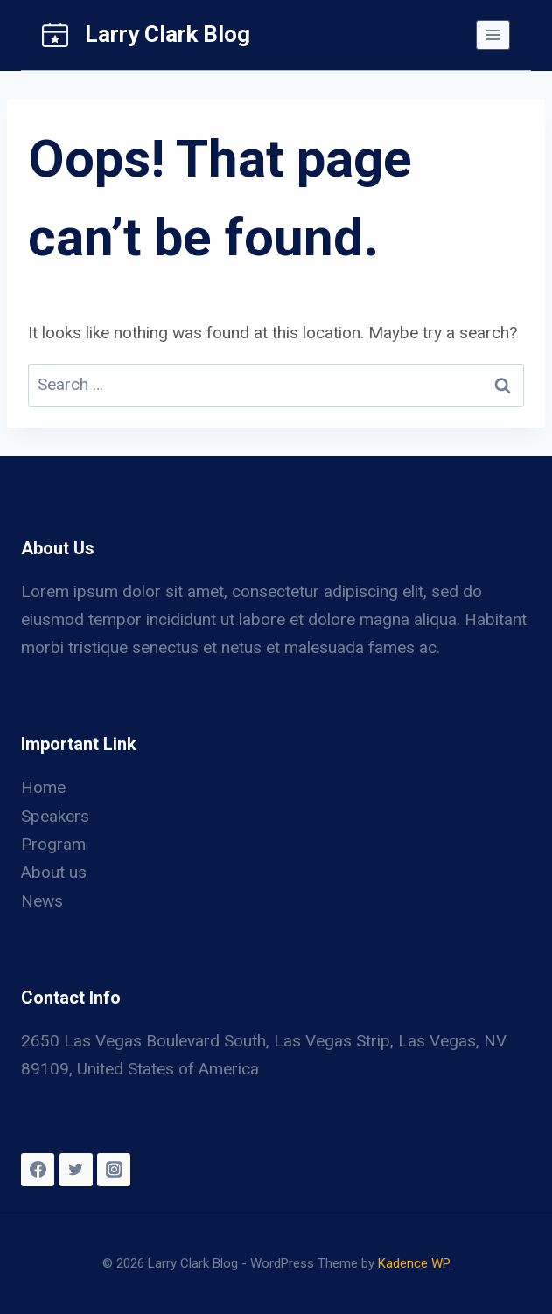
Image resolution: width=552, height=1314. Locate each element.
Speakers (55, 816)
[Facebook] (37, 1169)
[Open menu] (493, 34)
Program (53, 844)
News (42, 901)
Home (43, 787)
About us (54, 872)
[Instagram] (113, 1169)
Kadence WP (414, 1263)
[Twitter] (76, 1169)
